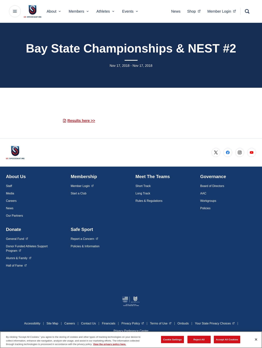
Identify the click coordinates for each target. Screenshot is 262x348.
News (175, 11)
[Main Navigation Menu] (15, 11)
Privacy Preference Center (131, 330)
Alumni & (18, 258)
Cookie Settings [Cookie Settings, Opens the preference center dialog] (172, 339)
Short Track (143, 186)
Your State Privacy (215, 323)
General (17, 238)
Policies (205, 208)
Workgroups (208, 200)
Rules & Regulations (149, 200)
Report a (84, 238)
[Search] (247, 11)
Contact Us (88, 323)
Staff (9, 186)
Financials (108, 323)
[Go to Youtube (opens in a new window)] (251, 152)
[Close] (256, 339)
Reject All (199, 339)
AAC (203, 193)
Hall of (16, 265)
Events (130, 11)
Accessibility (32, 323)
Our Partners (14, 215)
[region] (131, 339)
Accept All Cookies (227, 339)
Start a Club (78, 193)
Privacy (132, 323)
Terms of (160, 323)
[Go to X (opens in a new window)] (215, 152)
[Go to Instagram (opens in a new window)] (239, 152)
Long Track (143, 193)
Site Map (52, 323)
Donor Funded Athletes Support (27, 248)
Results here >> (81, 121)
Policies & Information (85, 246)
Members (79, 11)
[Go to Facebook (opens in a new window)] (227, 152)
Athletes (106, 11)
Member (222, 10)
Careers (11, 200)
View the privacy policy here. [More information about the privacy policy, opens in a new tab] (109, 344)
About (54, 11)
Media (10, 193)
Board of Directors (212, 186)
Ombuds (183, 323)
